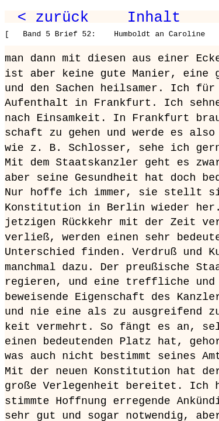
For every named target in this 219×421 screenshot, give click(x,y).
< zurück (53, 17)
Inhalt (154, 17)
